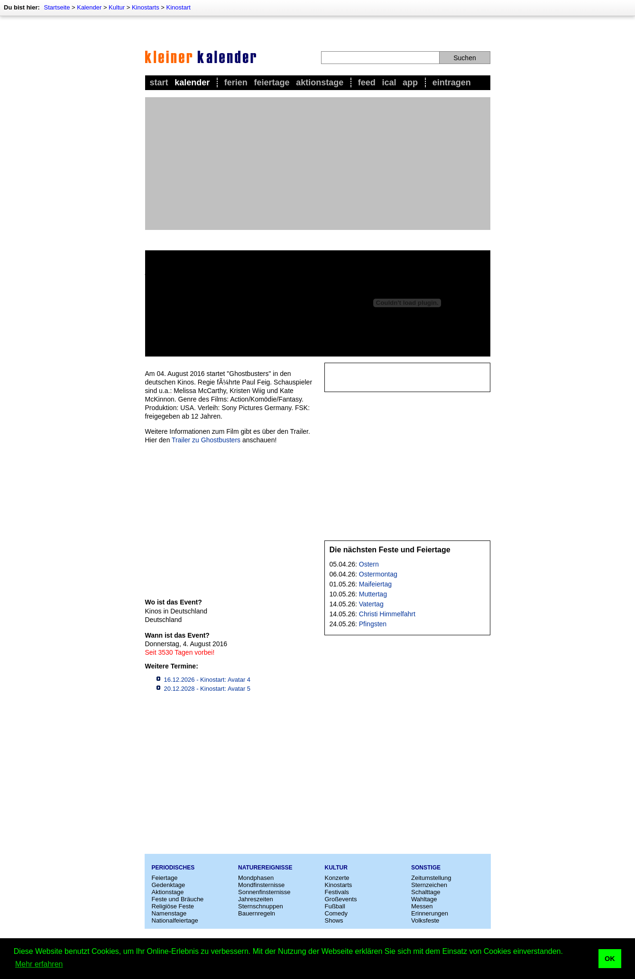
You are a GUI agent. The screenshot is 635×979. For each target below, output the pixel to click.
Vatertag (371, 604)
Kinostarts (145, 7)
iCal (389, 82)
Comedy (336, 913)
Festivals (337, 892)
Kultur (117, 7)
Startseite (57, 7)
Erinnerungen (429, 913)
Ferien (236, 82)
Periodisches (173, 867)
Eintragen (452, 82)
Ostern (369, 564)
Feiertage (271, 82)
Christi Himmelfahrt (387, 614)
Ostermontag (378, 574)
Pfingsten (373, 624)
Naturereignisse (265, 867)
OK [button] (610, 958)
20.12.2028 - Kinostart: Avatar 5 (207, 688)
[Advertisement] (317, 163)
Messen (422, 906)
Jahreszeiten (255, 899)
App (410, 82)
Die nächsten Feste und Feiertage (390, 550)
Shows (334, 920)
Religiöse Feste (173, 906)
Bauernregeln (256, 913)
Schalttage (425, 892)
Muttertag (373, 594)
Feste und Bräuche (178, 899)
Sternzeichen (429, 884)
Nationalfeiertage (175, 920)
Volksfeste (425, 920)
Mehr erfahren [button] (39, 964)
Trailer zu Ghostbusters (206, 440)
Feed (367, 82)
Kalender (89, 7)
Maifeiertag (375, 584)
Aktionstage (319, 82)
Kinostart (178, 7)
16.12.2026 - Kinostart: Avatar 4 (207, 679)
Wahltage (424, 899)
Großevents (341, 899)
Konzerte (337, 877)
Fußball (335, 906)
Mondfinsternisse (261, 884)
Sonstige (426, 867)
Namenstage (169, 913)
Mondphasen (256, 877)
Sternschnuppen (260, 906)
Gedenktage (168, 884)
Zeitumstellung (431, 877)
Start (159, 82)
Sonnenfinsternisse (264, 892)
